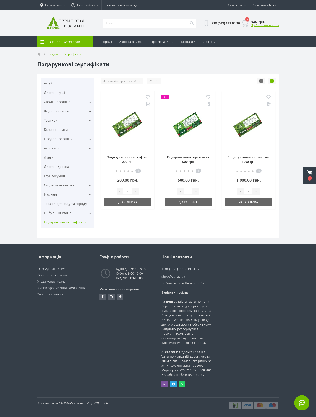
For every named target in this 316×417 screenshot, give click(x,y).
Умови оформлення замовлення (61, 288)
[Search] (191, 23)
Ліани (49, 157)
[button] (309, 175)
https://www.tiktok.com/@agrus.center (120, 296)
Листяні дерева (56, 166)
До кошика (127, 202)
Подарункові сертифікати (65, 222)
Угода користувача (51, 281)
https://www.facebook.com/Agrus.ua (103, 296)
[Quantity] (127, 191)
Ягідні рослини (56, 111)
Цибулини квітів (58, 213)
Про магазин (162, 42)
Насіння (50, 194)
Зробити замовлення (265, 25)
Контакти (188, 42)
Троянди (51, 120)
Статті (209, 42)
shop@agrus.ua (173, 276)
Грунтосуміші (55, 176)
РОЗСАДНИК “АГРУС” (52, 269)
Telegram (173, 384)
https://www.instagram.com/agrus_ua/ (111, 296)
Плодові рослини (58, 139)
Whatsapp (182, 384)
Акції (48, 83)
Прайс (108, 42)
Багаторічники (56, 129)
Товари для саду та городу (65, 203)
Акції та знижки (131, 42)
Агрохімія (52, 148)
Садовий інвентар (59, 185)
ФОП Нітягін (100, 403)
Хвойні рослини (57, 102)
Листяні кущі (54, 92)
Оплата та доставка (52, 275)
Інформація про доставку (121, 5)
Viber (164, 384)
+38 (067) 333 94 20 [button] (181, 269)
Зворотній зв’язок (50, 294)
